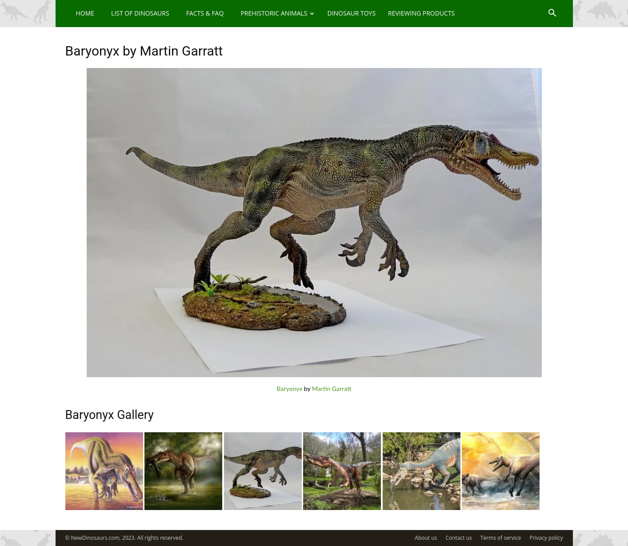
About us (426, 538)
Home (85, 13)
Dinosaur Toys (351, 13)
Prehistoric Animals (277, 13)
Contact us (458, 538)
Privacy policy (546, 538)
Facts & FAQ (205, 13)
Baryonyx (290, 388)
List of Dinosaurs (140, 13)
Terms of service (500, 538)
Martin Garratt (332, 388)
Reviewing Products (421, 13)
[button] (552, 14)
